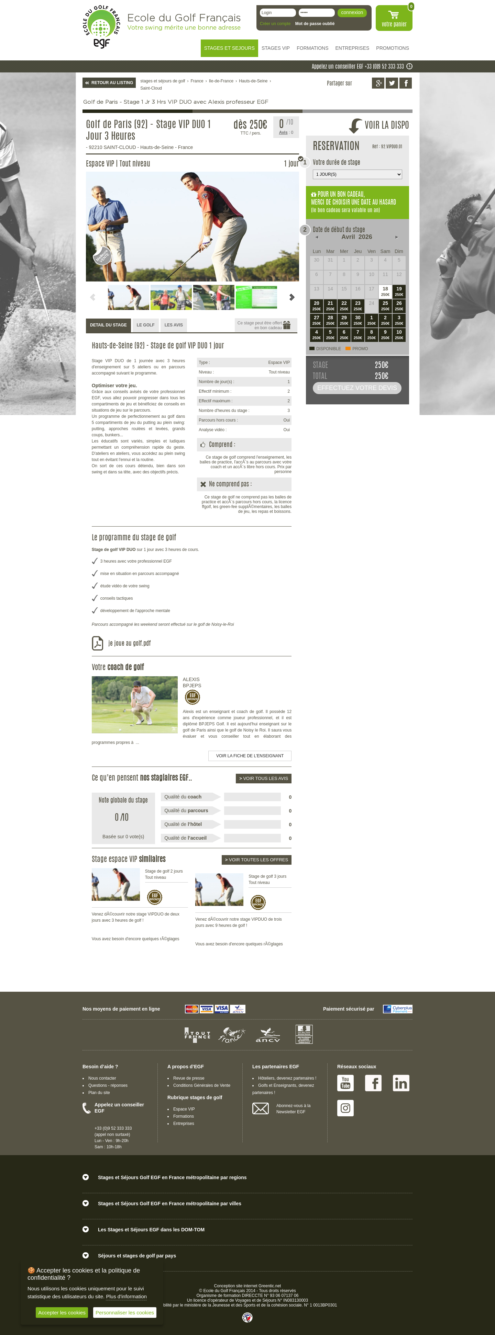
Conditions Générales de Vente (201, 1085)
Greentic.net (269, 1286)
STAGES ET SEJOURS (229, 48)
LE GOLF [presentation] (146, 325)
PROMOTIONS (392, 48)
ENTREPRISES (353, 48)
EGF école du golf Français (101, 27)
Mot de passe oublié (315, 23)
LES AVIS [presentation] (174, 325)
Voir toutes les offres (256, 859)
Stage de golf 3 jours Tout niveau (267, 879)
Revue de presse (189, 1078)
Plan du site (99, 1092)
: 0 (286, 132)
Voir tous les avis (263, 778)
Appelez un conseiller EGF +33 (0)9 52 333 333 (358, 67)
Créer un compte (275, 23)
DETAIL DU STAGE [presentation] (108, 325)
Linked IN (401, 1083)
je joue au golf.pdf (129, 644)
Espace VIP (184, 1109)
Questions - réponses (108, 1085)
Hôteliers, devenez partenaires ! (287, 1078)
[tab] (108, 326)
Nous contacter (102, 1078)
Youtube (345, 1083)
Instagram (345, 1108)
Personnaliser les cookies (125, 1312)
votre (394, 24)
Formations (183, 1116)
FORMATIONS (312, 48)
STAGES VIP (276, 48)
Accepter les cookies (62, 1312)
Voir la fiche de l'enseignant (250, 755)
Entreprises (183, 1123)
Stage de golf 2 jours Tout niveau (164, 874)
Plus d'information (126, 1296)
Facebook (373, 1083)
